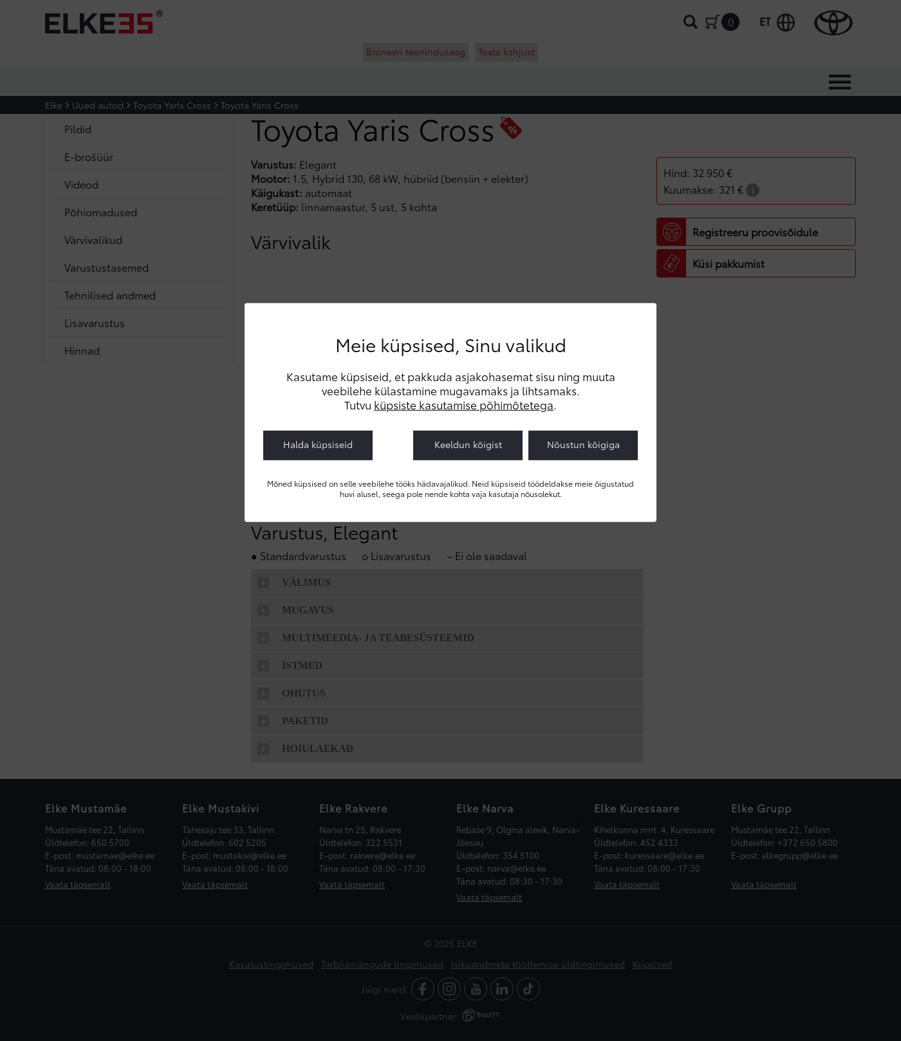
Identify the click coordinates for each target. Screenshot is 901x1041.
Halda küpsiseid (318, 444)
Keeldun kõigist (468, 444)
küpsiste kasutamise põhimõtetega (463, 404)
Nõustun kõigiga (583, 444)
